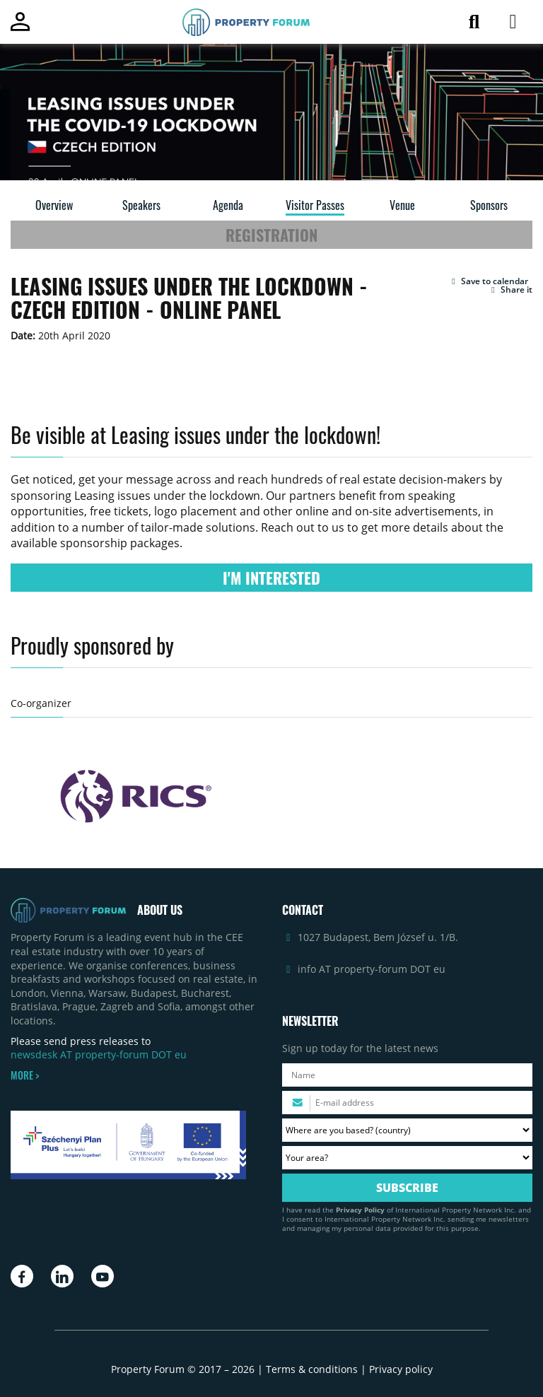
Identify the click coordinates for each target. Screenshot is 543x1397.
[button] (488, 281)
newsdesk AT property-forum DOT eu (99, 1054)
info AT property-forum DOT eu (371, 969)
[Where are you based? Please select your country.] (407, 1130)
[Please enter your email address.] (407, 1102)
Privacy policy (401, 1369)
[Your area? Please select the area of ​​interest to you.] (407, 1157)
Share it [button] (510, 290)
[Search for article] (474, 24)
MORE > (25, 1075)
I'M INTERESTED (271, 577)
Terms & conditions (312, 1369)
